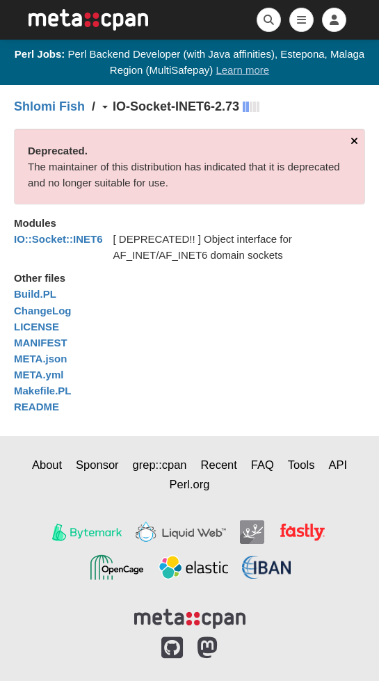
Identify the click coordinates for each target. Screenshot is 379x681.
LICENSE (36, 327)
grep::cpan (160, 464)
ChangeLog (43, 311)
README (36, 406)
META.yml (38, 374)
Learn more (242, 70)
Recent (219, 464)
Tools (301, 464)
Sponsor (97, 464)
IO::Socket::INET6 (58, 239)
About (47, 464)
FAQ (262, 464)
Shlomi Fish (49, 106)
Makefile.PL (43, 390)
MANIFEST (40, 342)
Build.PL (35, 294)
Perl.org (190, 484)
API (337, 464)
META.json (40, 358)
